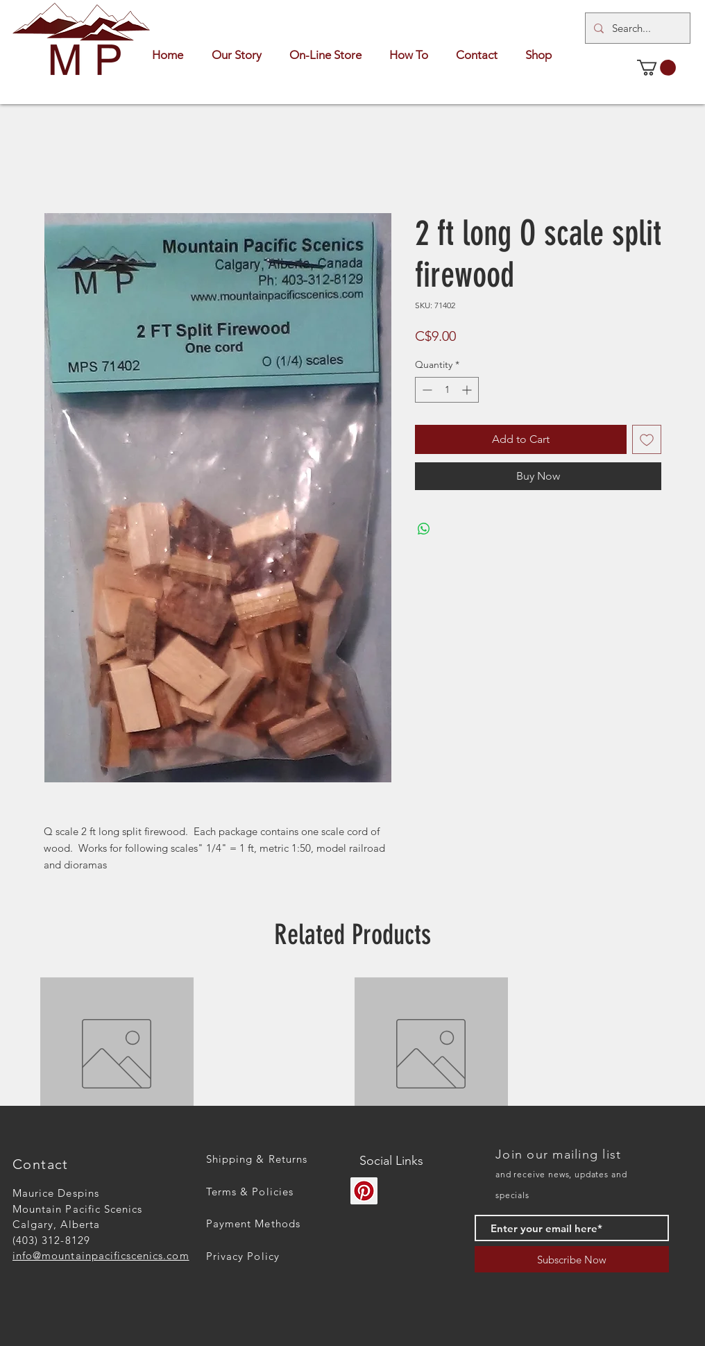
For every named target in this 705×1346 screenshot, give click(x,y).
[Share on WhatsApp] (424, 529)
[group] (352, 1054)
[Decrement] (425, 390)
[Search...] (636, 28)
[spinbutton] (446, 390)
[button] (656, 68)
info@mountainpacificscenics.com (100, 1255)
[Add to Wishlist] (646, 439)
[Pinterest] (363, 1190)
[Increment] (468, 390)
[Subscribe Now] (572, 1259)
